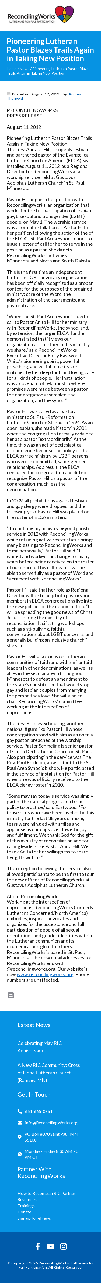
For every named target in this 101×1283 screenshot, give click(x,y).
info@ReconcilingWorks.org (51, 1122)
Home (12, 68)
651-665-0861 (39, 1111)
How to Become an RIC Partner (46, 1193)
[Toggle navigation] (90, 15)
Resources (27, 1199)
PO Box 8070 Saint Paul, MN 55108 (51, 1136)
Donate (24, 1211)
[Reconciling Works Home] (40, 15)
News (24, 68)
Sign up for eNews (34, 1217)
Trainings (26, 1205)
